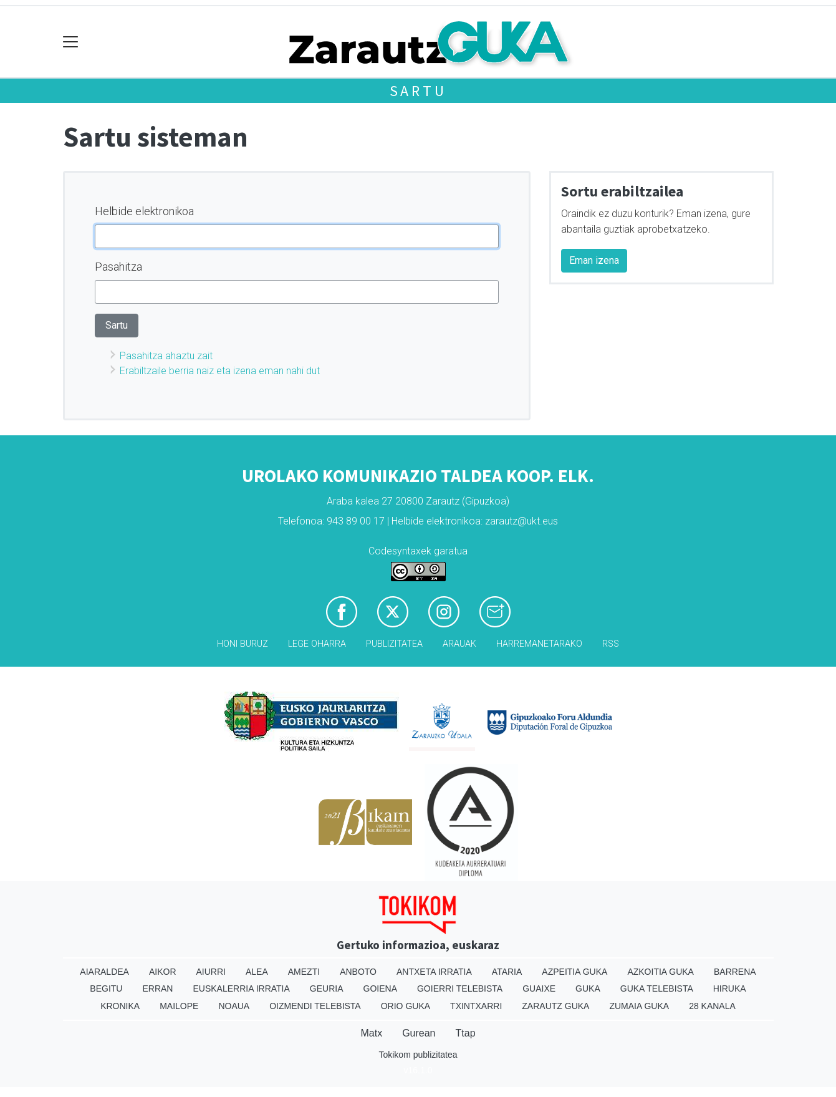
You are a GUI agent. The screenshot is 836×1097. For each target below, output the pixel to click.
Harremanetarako (539, 644)
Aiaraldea (104, 972)
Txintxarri (476, 1006)
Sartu (418, 90)
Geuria (327, 988)
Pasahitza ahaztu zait (166, 356)
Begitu (106, 988)
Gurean (418, 1033)
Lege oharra (317, 644)
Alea (257, 972)
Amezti (304, 972)
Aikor (162, 972)
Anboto (358, 972)
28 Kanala (712, 1006)
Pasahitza (118, 266)
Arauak (459, 644)
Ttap (466, 1033)
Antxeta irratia (434, 972)
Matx (371, 1033)
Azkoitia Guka (660, 972)
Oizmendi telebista (315, 1006)
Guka (587, 988)
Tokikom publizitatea (417, 1055)
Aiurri (211, 972)
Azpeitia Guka (574, 972)
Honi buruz (242, 644)
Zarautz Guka (555, 1006)
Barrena (735, 972)
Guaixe (538, 988)
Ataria (507, 972)
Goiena (380, 988)
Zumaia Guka (639, 1006)
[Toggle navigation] (70, 42)
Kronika (120, 1006)
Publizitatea (394, 644)
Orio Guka (405, 1006)
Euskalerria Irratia (241, 988)
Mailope (179, 1006)
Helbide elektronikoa (144, 211)
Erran (157, 988)
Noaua (233, 1006)
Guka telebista (656, 988)
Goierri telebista (459, 988)
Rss (610, 644)
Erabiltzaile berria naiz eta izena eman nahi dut (220, 371)
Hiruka (729, 988)
